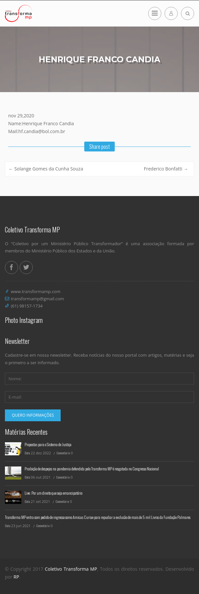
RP (16, 577)
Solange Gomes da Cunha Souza (46, 169)
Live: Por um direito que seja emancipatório (53, 493)
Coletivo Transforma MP (71, 569)
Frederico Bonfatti (166, 169)
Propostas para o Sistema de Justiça (48, 444)
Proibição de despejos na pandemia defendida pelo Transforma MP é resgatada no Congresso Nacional (92, 468)
